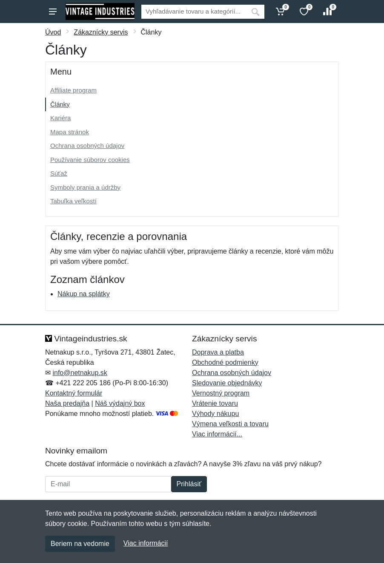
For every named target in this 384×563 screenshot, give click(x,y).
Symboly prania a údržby (85, 187)
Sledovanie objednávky (227, 383)
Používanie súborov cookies (90, 159)
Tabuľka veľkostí (73, 201)
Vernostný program (220, 393)
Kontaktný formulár (73, 393)
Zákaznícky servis (101, 32)
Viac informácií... (217, 434)
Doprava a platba (218, 352)
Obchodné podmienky (225, 362)
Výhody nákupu (215, 413)
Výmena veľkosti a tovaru (230, 423)
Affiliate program (73, 90)
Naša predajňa (67, 403)
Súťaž (58, 173)
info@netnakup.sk (79, 372)
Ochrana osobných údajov (87, 145)
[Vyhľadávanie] (193, 12)
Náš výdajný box (120, 403)
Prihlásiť (189, 484)
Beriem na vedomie (80, 543)
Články (60, 104)
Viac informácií (145, 543)
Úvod (53, 32)
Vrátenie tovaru (215, 403)
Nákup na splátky (83, 293)
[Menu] (52, 11)
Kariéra (60, 117)
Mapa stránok (69, 132)
